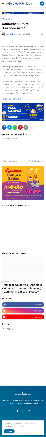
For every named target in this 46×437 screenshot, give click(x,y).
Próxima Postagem (36, 161)
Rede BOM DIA (14, 99)
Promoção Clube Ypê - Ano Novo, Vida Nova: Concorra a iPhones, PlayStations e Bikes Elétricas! (22, 288)
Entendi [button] (9, 431)
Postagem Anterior (10, 161)
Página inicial (7, 19)
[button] (3, 3)
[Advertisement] (23, 358)
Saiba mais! (18, 426)
